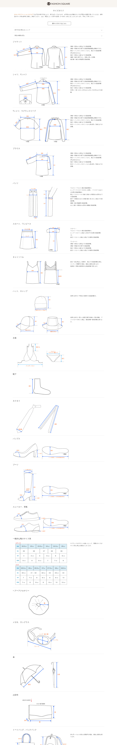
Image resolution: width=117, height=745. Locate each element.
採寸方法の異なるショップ (22, 30)
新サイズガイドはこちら (59, 23)
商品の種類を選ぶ (20, 35)
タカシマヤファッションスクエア (23, 14)
